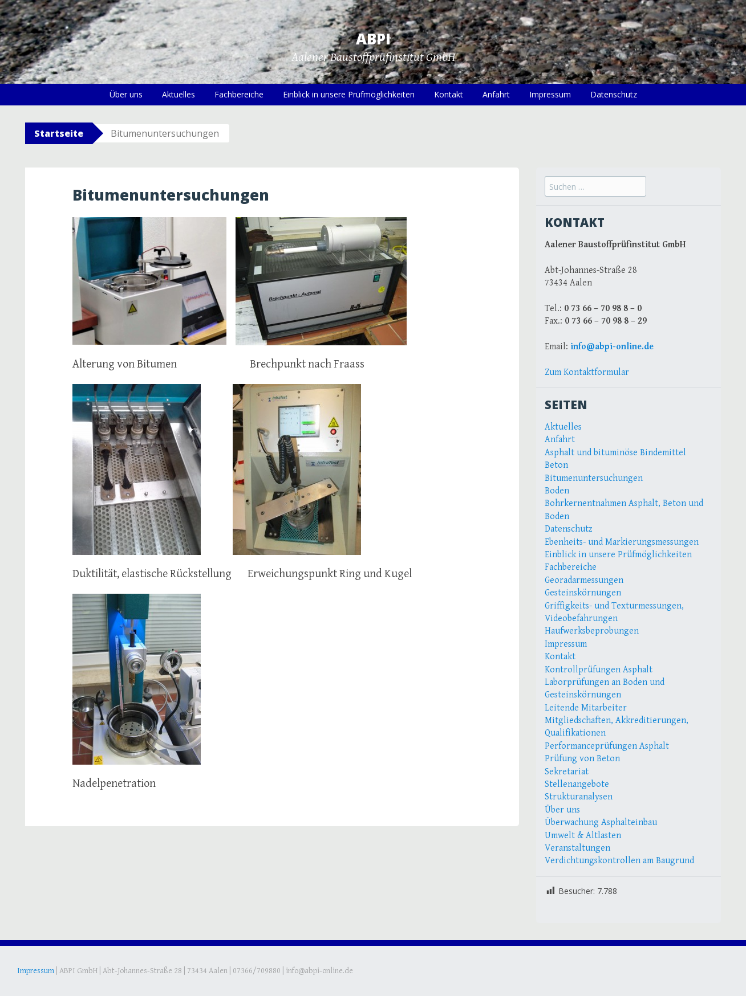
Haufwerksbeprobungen (592, 631)
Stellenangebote (577, 784)
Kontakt (448, 94)
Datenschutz (613, 94)
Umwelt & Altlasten (583, 835)
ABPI (373, 38)
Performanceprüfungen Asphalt (607, 746)
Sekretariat (567, 771)
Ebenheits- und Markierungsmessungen (622, 542)
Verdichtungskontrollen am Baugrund (619, 860)
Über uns (126, 94)
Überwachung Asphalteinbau (601, 822)
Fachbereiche (238, 94)
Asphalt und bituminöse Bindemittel (615, 452)
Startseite (58, 133)
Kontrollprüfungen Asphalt (598, 669)
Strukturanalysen (579, 796)
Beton (556, 465)
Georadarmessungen (584, 580)
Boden (557, 490)
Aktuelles (178, 94)
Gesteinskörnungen (583, 592)
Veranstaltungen (577, 848)
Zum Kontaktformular (587, 372)
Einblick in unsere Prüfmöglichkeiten (349, 94)
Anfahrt (496, 94)
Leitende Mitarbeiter (586, 708)
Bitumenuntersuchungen (594, 478)
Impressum (550, 94)
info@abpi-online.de (612, 346)
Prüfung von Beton (582, 758)
